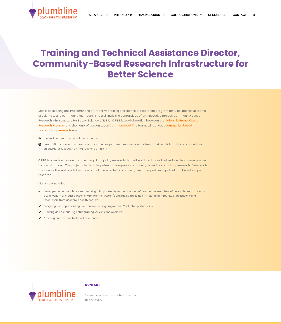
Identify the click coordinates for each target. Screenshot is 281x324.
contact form (117, 281)
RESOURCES (217, 14)
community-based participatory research (130, 125)
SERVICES (96, 14)
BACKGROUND (149, 14)
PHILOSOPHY (123, 14)
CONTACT (240, 14)
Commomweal (64, 125)
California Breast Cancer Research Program (147, 120)
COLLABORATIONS (184, 14)
